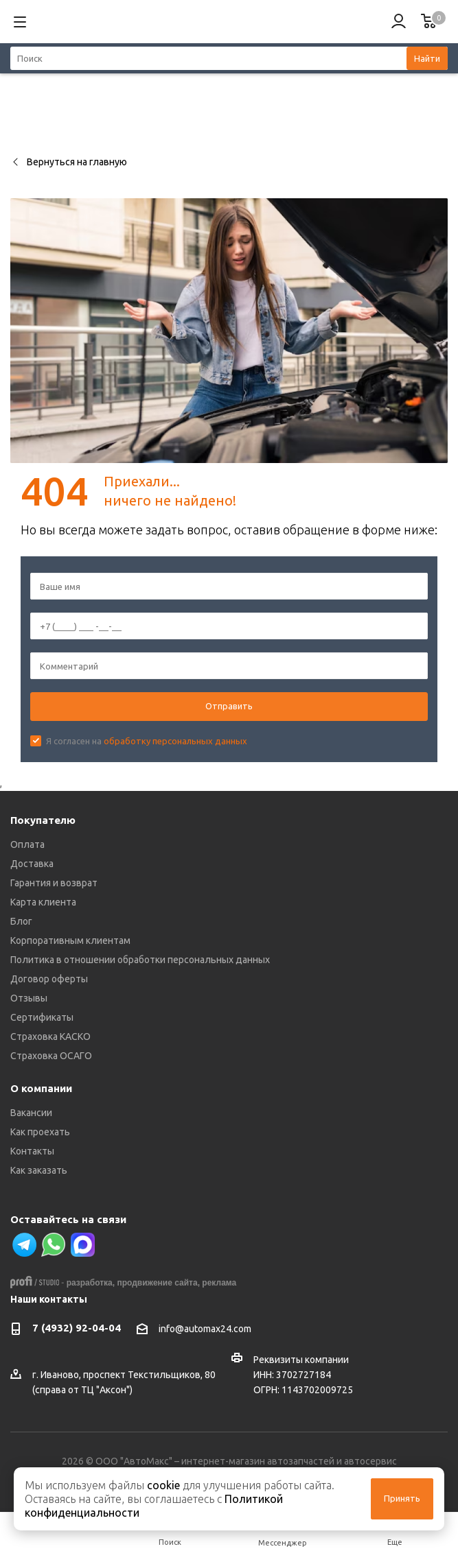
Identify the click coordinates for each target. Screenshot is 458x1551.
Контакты (32, 1151)
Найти (427, 58)
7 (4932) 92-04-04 (76, 1328)
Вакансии (31, 1112)
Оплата (27, 844)
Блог (21, 921)
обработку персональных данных (175, 741)
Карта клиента (43, 902)
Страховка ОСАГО (51, 1055)
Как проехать (40, 1131)
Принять (402, 1498)
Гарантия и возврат (54, 882)
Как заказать (38, 1170)
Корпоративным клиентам (70, 940)
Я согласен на (146, 741)
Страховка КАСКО (50, 1036)
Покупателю (43, 820)
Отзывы (28, 998)
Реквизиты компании (301, 1359)
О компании (41, 1088)
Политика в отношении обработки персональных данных (140, 959)
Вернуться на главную (68, 161)
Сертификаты (41, 1017)
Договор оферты (49, 978)
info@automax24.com (205, 1329)
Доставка (32, 863)
